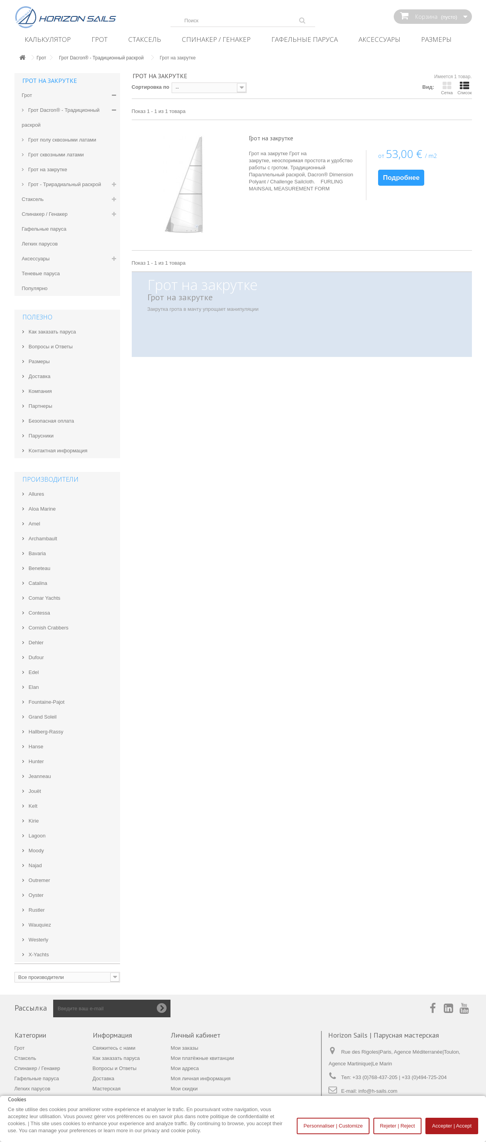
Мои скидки (184, 1089)
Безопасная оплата (50, 421)
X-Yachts (38, 954)
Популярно (35, 288)
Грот (99, 39)
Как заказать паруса (51, 332)
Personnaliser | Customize (333, 1126)
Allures (35, 494)
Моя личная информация (201, 1078)
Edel (33, 672)
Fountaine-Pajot (46, 702)
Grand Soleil (42, 717)
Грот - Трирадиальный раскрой (64, 184)
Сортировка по (150, 87)
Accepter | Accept (452, 1126)
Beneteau (38, 568)
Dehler (35, 642)
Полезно (37, 317)
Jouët (34, 791)
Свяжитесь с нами (114, 1048)
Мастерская (107, 1089)
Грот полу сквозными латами (61, 140)
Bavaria (36, 553)
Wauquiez (39, 925)
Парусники (40, 436)
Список (464, 88)
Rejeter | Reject (397, 1126)
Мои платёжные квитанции (202, 1058)
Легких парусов (40, 244)
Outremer (38, 880)
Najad (34, 865)
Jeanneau (39, 776)
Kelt (32, 806)
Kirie (33, 821)
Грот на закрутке (47, 169)
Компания (39, 391)
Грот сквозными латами (55, 155)
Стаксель (144, 39)
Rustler (36, 910)
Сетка (447, 88)
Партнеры (39, 406)
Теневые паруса (41, 273)
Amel (33, 524)
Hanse (35, 746)
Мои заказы (185, 1048)
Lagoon (36, 836)
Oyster (35, 895)
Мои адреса (185, 1068)
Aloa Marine (41, 509)
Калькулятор (48, 39)
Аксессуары (379, 39)
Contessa (38, 613)
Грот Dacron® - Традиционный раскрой (61, 117)
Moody (35, 850)
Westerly (37, 940)
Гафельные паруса (304, 39)
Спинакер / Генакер (216, 39)
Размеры (436, 39)
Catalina (37, 583)
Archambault (42, 538)
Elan (33, 687)
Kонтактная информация (57, 451)
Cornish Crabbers (48, 628)
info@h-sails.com (378, 1091)
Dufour (35, 657)
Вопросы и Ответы (50, 347)
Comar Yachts (44, 598)
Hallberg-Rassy (45, 732)
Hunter (35, 761)
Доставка (38, 376)
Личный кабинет (196, 1035)
